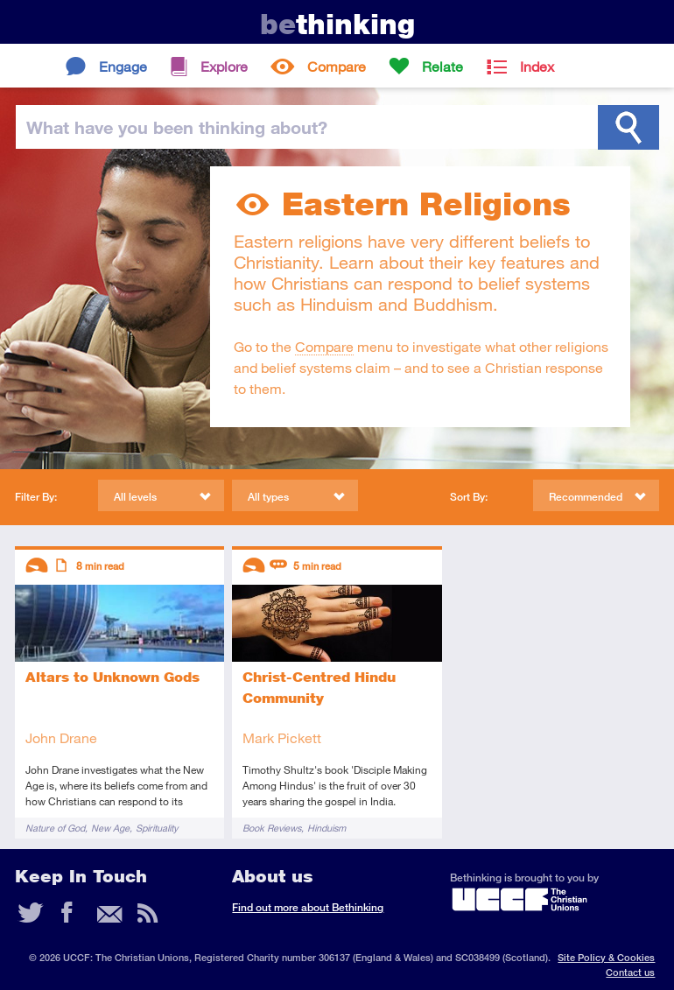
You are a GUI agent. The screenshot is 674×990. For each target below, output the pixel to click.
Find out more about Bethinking (307, 907)
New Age (110, 827)
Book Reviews (271, 827)
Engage (123, 66)
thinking (337, 24)
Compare (336, 66)
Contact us (630, 972)
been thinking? (176, 126)
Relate (442, 66)
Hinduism (326, 827)
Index (537, 66)
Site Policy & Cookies (606, 957)
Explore (224, 66)
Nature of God (55, 827)
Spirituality (157, 827)
